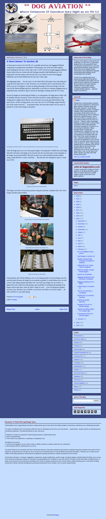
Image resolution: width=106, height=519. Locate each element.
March (80, 246)
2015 (78, 216)
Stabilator (77, 376)
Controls (76, 346)
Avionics (76, 342)
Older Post (63, 309)
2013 (78, 322)
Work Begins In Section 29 (86, 256)
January (80, 319)
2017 (78, 210)
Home (37, 309)
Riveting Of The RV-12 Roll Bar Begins (85, 305)
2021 (78, 199)
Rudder (76, 369)
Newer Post (11, 309)
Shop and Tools (79, 373)
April (79, 243)
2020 (78, 201)
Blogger (56, 515)
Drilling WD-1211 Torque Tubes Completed (85, 266)
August (80, 232)
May (79, 241)
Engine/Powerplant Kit (81, 352)
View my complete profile (82, 157)
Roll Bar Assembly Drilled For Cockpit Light (86, 310)
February (81, 249)
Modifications (78, 366)
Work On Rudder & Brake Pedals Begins (86, 270)
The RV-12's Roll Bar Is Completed (85, 292)
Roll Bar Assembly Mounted (83, 301)
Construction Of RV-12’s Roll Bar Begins (85, 314)
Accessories (78, 336)
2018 (78, 207)
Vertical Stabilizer (79, 383)
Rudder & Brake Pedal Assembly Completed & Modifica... (86, 260)
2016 (78, 213)
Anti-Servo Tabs (79, 339)
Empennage (78, 349)
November (81, 224)
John (77, 100)
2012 (78, 325)
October (80, 227)
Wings (76, 386)
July (79, 235)
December (81, 221)
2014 (78, 218)
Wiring (76, 390)
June (79, 238)
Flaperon (77, 359)
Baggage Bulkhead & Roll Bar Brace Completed (86, 278)
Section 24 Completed (85, 274)
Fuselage (14, 299)
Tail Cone (77, 380)
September (81, 229)
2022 (78, 196)
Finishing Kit (78, 356)
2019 (78, 204)
